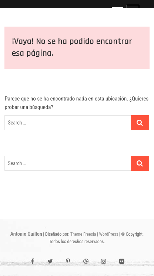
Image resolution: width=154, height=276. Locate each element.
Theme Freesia (83, 234)
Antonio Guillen (26, 234)
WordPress (108, 234)
